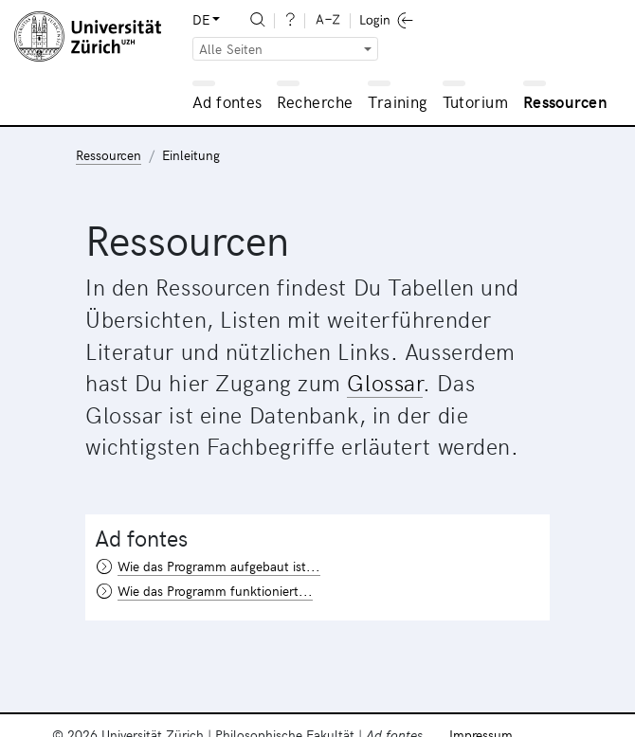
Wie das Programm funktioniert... (215, 591)
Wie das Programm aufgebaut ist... (219, 566)
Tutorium (475, 101)
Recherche (315, 101)
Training (397, 101)
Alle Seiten (231, 49)
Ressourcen (565, 101)
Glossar (385, 382)
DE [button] (200, 19)
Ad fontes (227, 101)
